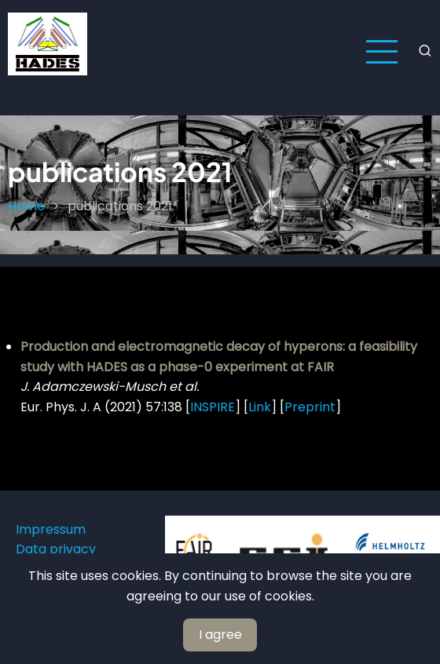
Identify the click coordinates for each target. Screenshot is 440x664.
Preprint (310, 407)
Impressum (51, 529)
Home (26, 206)
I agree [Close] (220, 635)
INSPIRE (212, 407)
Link (259, 407)
